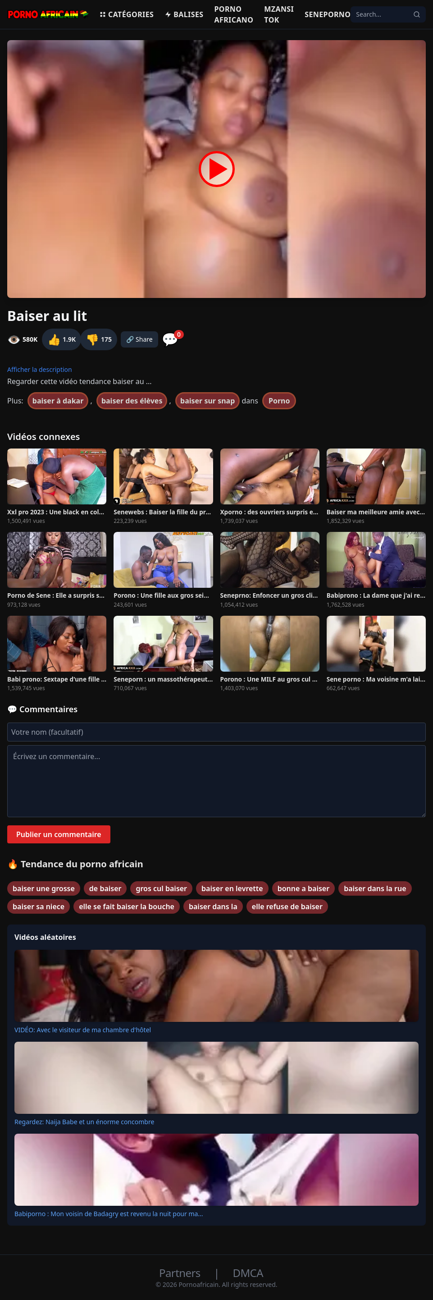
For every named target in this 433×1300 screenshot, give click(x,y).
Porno (279, 401)
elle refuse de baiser (287, 906)
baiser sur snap (207, 401)
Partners (181, 1272)
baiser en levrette (232, 888)
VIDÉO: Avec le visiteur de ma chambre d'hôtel (82, 1029)
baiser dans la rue (375, 888)
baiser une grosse (44, 888)
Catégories (126, 14)
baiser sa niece (38, 906)
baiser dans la (213, 906)
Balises (183, 14)
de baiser (105, 888)
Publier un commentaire (58, 834)
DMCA (248, 1272)
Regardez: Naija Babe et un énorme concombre (84, 1121)
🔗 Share (139, 339)
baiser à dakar (57, 401)
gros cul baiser (161, 888)
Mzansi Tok (279, 14)
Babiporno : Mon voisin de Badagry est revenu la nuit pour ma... (108, 1213)
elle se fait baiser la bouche (126, 906)
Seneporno (328, 14)
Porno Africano (234, 14)
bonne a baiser (303, 888)
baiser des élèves (132, 401)
